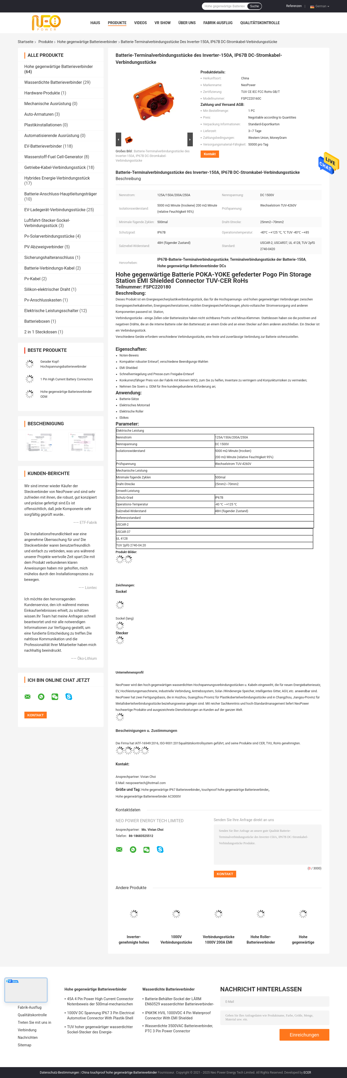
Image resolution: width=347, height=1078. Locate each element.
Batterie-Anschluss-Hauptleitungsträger (60, 193)
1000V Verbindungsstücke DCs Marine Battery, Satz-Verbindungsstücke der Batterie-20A (176, 940)
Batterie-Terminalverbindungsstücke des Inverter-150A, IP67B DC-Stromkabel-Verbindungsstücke (153, 155)
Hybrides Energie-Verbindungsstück (57, 178)
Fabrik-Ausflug (218, 23)
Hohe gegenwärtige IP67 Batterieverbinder (170, 790)
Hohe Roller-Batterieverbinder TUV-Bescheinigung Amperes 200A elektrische (261, 940)
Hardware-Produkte (42, 93)
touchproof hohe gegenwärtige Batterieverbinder (234, 790)
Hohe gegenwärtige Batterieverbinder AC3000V (148, 796)
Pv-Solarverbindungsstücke (49, 236)
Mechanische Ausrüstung (47, 103)
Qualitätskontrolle (260, 23)
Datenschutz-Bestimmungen (59, 1072)
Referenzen (294, 6)
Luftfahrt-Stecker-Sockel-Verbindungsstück (47, 223)
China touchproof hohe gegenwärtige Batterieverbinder (119, 1072)
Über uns (187, 23)
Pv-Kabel (32, 278)
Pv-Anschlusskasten (43, 300)
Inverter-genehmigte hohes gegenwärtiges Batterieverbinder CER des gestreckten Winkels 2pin (134, 940)
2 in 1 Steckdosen (40, 331)
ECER (307, 1072)
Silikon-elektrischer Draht (47, 289)
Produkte (117, 23)
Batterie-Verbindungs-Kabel (49, 268)
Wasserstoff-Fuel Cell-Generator (53, 156)
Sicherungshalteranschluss (49, 257)
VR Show (163, 23)
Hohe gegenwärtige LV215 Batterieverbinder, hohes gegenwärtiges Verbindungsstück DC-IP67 (303, 940)
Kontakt (210, 154)
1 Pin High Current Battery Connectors (66, 379)
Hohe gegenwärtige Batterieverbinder (87, 42)
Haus (95, 23)
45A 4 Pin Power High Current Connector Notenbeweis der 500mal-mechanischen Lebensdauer (100, 1002)
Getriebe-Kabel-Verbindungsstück (55, 167)
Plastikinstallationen (43, 124)
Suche (254, 6)
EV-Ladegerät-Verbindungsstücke (55, 209)
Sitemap (24, 1045)
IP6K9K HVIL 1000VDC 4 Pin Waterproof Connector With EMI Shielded (178, 1015)
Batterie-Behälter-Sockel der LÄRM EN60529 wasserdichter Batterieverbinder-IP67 (179, 1002)
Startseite (25, 42)
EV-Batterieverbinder (43, 146)
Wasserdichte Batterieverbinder (53, 82)
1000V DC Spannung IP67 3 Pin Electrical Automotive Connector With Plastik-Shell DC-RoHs (100, 1016)
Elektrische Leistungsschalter (51, 310)
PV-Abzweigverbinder (44, 246)
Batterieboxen (37, 321)
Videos (140, 23)
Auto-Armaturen (39, 114)
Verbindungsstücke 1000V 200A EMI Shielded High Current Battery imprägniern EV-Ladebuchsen (219, 940)
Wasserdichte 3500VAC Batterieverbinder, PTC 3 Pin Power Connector (179, 1028)
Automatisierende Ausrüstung (51, 135)
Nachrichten (28, 1037)
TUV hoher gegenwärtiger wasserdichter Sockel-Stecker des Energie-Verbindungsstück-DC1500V (100, 1030)
